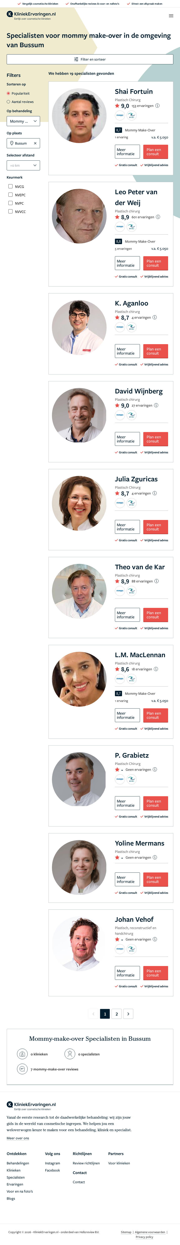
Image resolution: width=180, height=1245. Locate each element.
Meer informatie (126, 151)
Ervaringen (15, 1184)
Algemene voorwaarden (150, 1232)
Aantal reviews (20, 101)
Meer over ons (18, 1138)
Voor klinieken (119, 1163)
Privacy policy (144, 1237)
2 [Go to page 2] (117, 1014)
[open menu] (171, 15)
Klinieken (13, 1170)
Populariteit (18, 93)
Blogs (11, 1198)
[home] (31, 15)
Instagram (52, 1163)
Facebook (52, 1170)
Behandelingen (18, 1163)
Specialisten (16, 1177)
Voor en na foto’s (20, 1191)
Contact (79, 1181)
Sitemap (126, 1232)
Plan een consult (154, 151)
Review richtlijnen (86, 1163)
